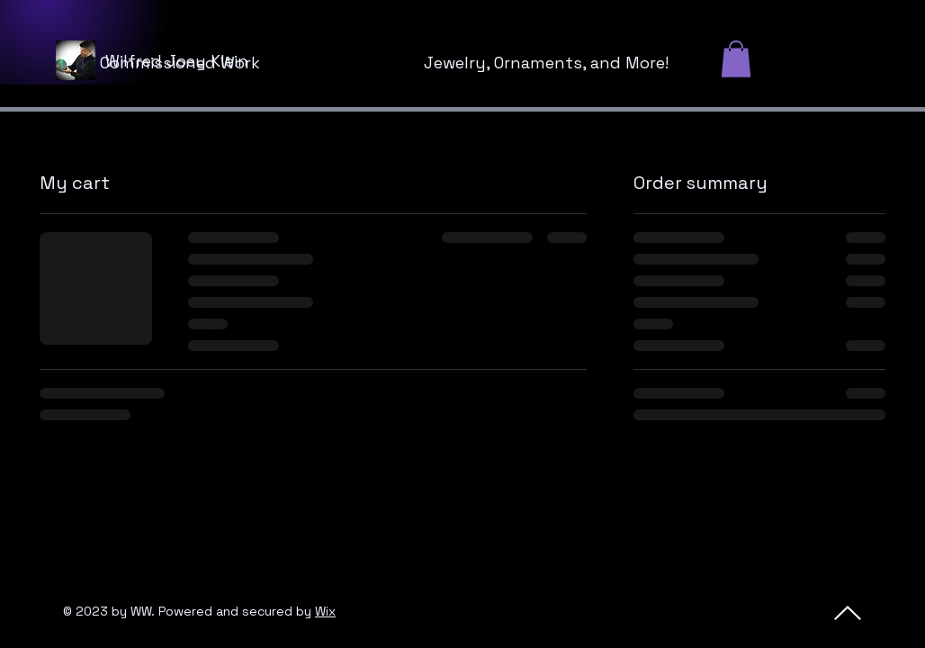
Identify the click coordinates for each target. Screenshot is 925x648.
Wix (325, 611)
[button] (736, 58)
